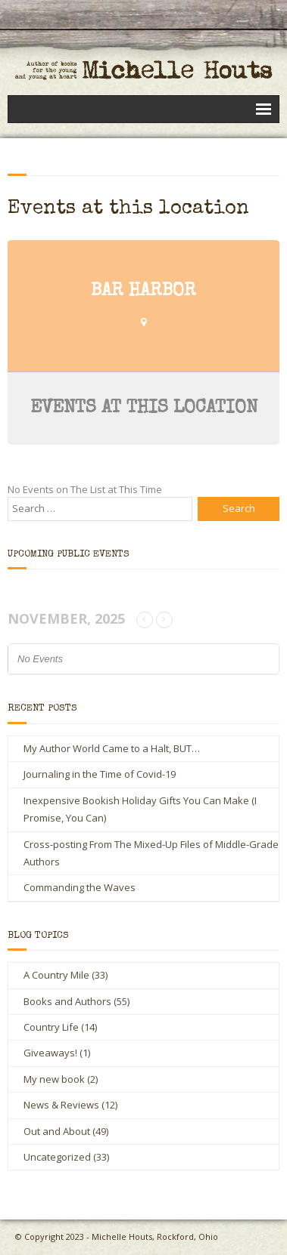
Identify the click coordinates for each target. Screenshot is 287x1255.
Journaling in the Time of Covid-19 (99, 774)
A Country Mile (56, 975)
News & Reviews (61, 1105)
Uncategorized (57, 1157)
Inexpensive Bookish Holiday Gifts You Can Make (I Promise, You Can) (140, 809)
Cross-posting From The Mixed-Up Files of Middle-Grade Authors (151, 852)
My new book (54, 1079)
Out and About (56, 1131)
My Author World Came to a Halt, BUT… (111, 748)
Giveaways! (50, 1052)
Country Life (51, 1027)
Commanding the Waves (79, 887)
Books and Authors (67, 1001)
